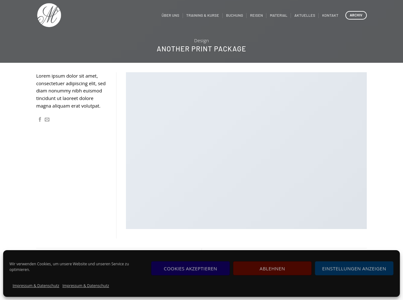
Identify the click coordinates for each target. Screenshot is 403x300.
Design (201, 40)
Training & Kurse (202, 15)
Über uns (170, 15)
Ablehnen (272, 268)
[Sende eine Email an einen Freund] (47, 119)
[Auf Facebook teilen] (39, 119)
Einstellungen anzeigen (354, 268)
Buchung (234, 15)
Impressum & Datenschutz (36, 285)
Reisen (256, 15)
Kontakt (330, 15)
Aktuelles (304, 15)
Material (278, 15)
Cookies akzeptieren (190, 268)
